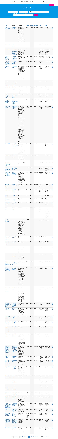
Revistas (13, 1)
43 (37, 436)
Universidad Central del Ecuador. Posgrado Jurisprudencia (14, 191)
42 (35, 436)
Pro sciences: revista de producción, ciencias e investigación (7, 82)
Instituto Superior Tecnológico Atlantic (14, 107)
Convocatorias (19, 1)
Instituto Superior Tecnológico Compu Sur (14, 268)
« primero (11, 436)
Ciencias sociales (8, 427)
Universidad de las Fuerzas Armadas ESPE (14, 393)
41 (33, 436)
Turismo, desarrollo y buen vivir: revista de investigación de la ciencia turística (8, 405)
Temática (20, 10)
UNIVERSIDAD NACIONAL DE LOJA (14, 287)
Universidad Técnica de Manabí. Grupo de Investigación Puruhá (14, 328)
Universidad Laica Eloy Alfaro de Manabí (14, 397)
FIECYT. (13, 104)
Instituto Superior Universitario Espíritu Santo (14, 199)
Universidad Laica (14, 161)
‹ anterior (15, 436)
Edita (46, 25)
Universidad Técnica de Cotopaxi (14, 237)
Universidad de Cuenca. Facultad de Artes (14, 168)
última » (47, 436)
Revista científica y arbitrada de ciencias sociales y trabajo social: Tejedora (8, 163)
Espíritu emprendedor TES (7, 199)
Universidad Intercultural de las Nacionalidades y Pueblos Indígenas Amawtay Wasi (14, 51)
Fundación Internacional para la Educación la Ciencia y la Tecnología (15, 101)
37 (24, 436)
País (29, 10)
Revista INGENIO (7, 143)
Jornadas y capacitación (29, 1)
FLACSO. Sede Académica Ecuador (14, 156)
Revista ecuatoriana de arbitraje (7, 208)
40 (31, 436)
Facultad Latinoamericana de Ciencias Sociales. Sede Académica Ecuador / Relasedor (14, 422)
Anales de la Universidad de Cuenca (7, 44)
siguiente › (42, 436)
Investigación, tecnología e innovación (7, 220)
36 (22, 436)
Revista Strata (7, 409)
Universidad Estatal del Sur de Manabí (14, 88)
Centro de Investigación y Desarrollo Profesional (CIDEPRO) (14, 82)
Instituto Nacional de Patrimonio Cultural (14, 410)
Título (9, 10)
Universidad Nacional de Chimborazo (14, 335)
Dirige (40, 25)
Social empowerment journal (7, 28)
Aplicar (36, 15)
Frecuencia (25, 13)
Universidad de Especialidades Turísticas (14, 404)
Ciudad (40, 10)
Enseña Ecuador (14, 195)
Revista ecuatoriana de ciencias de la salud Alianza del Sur (8, 263)
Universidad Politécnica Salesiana (14, 62)
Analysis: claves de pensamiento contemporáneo (7, 414)
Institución (15, 13)
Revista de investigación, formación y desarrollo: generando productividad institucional (7, 349)
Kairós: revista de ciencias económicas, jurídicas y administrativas (8, 387)
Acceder (45, 1)
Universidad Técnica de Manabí (14, 203)
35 (20, 436)
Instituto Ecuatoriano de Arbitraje (14, 208)
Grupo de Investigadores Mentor (14, 185)
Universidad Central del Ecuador (14, 428)
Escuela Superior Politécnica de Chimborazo (14, 317)
